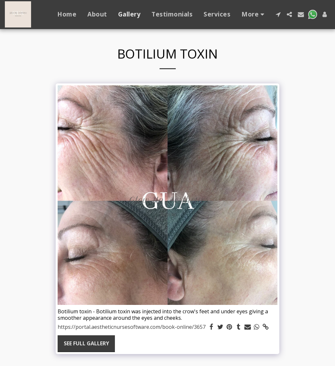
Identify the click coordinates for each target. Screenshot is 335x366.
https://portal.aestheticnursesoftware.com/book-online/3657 (132, 327)
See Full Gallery (86, 343)
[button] (278, 14)
